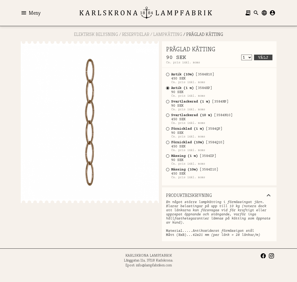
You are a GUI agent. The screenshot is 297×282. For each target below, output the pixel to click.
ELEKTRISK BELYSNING (96, 34)
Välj (263, 57)
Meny (30, 13)
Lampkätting (167, 34)
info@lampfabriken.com (154, 265)
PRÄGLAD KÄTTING (204, 34)
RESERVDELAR (135, 34)
